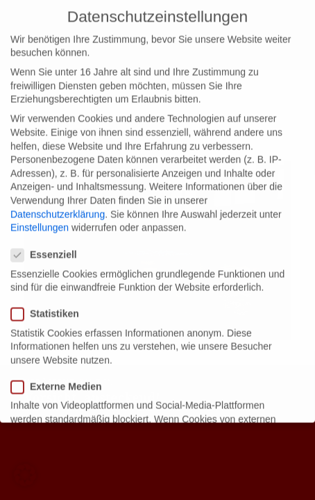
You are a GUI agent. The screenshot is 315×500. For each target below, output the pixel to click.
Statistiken (49, 299)
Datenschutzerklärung (57, 199)
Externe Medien (60, 372)
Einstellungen (39, 213)
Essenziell (48, 240)
